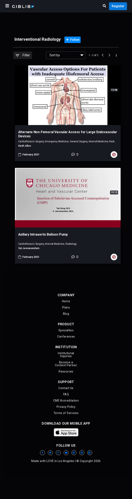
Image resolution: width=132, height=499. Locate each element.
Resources (66, 371)
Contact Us (66, 388)
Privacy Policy (66, 406)
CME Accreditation (66, 400)
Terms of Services (66, 413)
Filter (23, 55)
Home (66, 301)
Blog (66, 313)
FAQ (66, 394)
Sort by (55, 55)
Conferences (66, 336)
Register (118, 6)
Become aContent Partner (66, 364)
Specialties (66, 330)
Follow (72, 39)
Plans (66, 307)
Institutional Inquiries (66, 355)
